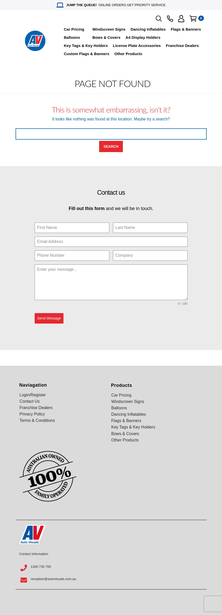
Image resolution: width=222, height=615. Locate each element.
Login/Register (33, 395)
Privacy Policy (32, 414)
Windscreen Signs (109, 29)
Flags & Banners (186, 29)
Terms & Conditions (37, 420)
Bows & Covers (107, 37)
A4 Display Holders (143, 37)
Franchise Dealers (182, 45)
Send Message (49, 318)
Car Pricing (74, 29)
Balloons (72, 37)
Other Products (128, 54)
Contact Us (30, 401)
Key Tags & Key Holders (86, 45)
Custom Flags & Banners (86, 54)
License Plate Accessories (137, 45)
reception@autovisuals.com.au (53, 579)
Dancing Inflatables (148, 29)
